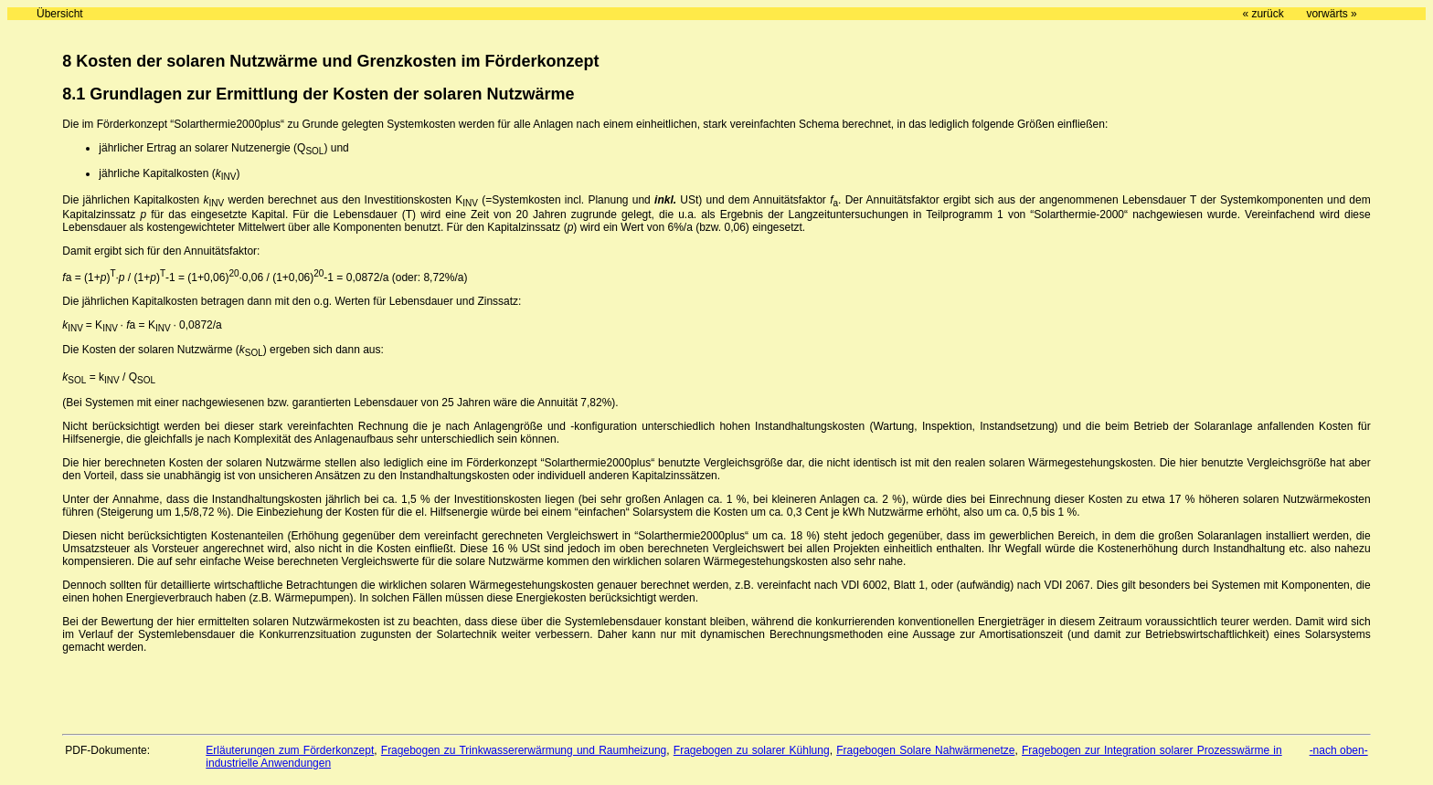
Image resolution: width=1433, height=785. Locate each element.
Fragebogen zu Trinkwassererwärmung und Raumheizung (523, 750)
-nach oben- (1339, 750)
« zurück (1262, 13)
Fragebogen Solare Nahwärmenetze (925, 750)
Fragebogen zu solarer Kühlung (752, 750)
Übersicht (60, 13)
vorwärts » (1331, 13)
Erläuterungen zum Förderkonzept (290, 750)
